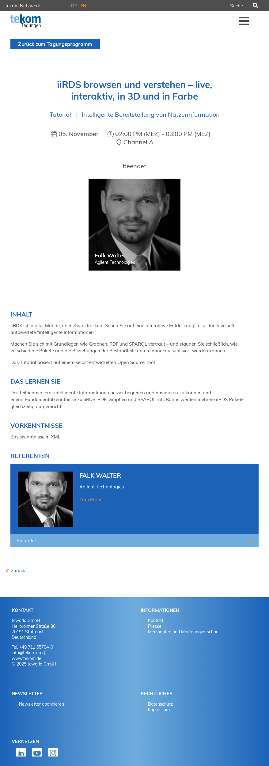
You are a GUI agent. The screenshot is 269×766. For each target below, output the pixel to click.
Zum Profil (90, 499)
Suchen (255, 5)
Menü (244, 21)
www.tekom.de (26, 658)
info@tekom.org (27, 652)
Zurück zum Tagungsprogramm (55, 44)
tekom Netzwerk (23, 6)
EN (83, 6)
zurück (17, 570)
